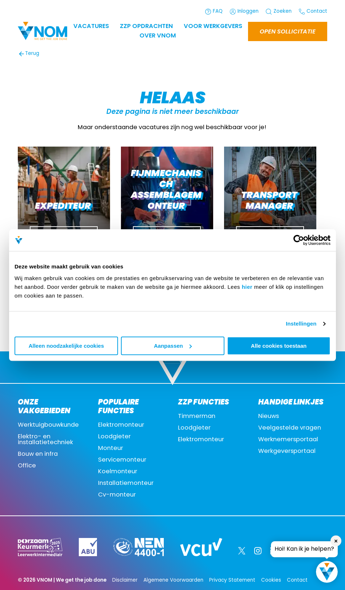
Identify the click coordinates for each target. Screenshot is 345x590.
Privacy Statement (232, 580)
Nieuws (268, 416)
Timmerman (196, 416)
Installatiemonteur (126, 483)
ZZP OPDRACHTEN (146, 26)
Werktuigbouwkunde (48, 425)
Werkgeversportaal (287, 451)
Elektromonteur (121, 425)
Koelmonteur (117, 472)
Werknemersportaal (288, 440)
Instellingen (301, 323)
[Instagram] (257, 550)
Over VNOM (157, 36)
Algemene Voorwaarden (173, 580)
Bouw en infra (38, 454)
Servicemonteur (122, 460)
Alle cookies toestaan (279, 346)
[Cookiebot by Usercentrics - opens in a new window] (298, 240)
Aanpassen (173, 346)
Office (27, 466)
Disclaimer (125, 580)
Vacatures (91, 26)
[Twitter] (241, 550)
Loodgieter (114, 437)
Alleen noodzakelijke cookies (66, 346)
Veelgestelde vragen (289, 428)
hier (247, 287)
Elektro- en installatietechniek (45, 440)
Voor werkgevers (213, 26)
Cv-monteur (117, 495)
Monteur (110, 448)
